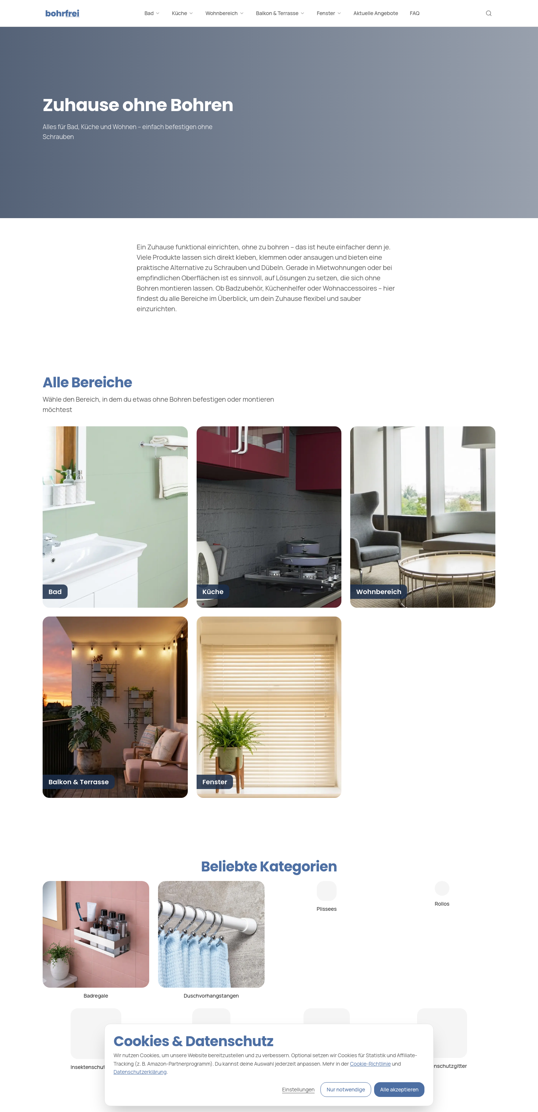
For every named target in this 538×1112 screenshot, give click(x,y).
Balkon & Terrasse (280, 13)
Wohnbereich (224, 13)
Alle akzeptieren (399, 1089)
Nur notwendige (346, 1089)
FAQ (415, 13)
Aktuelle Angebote (376, 13)
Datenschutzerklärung (140, 1071)
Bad (152, 13)
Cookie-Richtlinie (370, 1063)
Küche (183, 13)
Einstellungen (298, 1089)
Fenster (329, 13)
